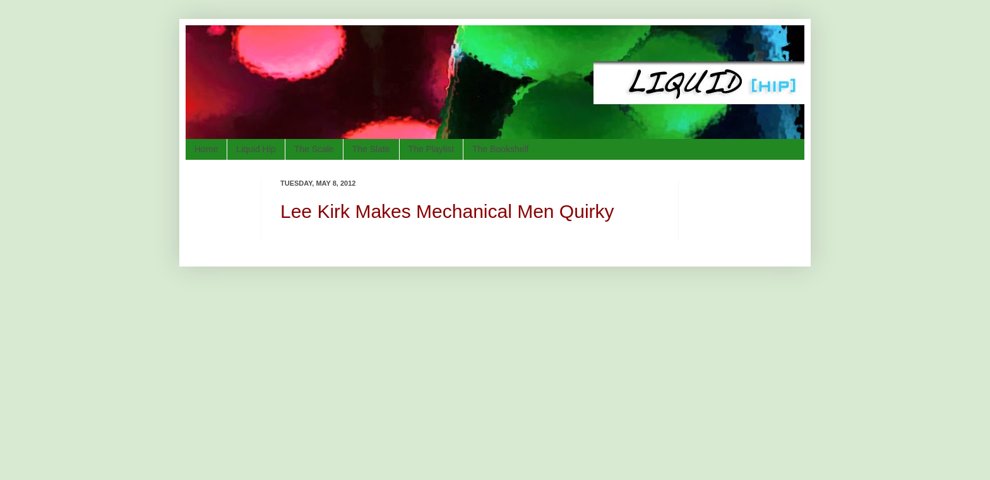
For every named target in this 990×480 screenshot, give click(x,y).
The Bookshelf (500, 149)
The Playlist (431, 149)
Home (206, 149)
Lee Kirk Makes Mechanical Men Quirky (447, 211)
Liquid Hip (255, 149)
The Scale (314, 149)
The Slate (371, 149)
